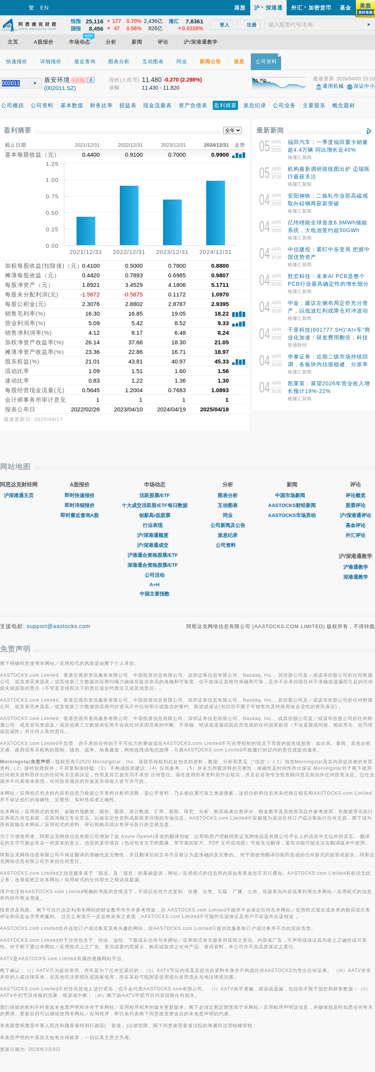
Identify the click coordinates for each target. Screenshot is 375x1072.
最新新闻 (270, 130)
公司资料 (228, 545)
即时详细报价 (80, 505)
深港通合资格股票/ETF (154, 565)
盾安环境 (57, 80)
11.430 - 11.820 (160, 88)
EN (44, 7)
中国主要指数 (155, 594)
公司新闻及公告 (227, 525)
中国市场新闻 (292, 495)
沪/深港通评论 (355, 515)
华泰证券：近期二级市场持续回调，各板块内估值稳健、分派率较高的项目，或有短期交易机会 (328, 364)
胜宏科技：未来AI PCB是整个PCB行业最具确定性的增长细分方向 (328, 284)
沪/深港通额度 (154, 535)
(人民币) (130, 80)
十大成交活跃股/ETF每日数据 (154, 505)
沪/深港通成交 (154, 545)
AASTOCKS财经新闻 (292, 505)
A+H (155, 585)
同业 (228, 515)
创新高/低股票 (154, 515)
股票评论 (355, 505)
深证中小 (364, 86)
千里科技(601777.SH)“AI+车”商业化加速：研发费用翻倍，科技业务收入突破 (329, 337)
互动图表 (228, 505)
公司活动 (155, 575)
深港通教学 (355, 577)
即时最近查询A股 (79, 515)
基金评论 (355, 525)
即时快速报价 (80, 495)
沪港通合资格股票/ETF (154, 555)
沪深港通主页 (19, 495)
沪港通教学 (355, 567)
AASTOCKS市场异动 (292, 515)
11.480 (152, 79)
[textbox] (319, 24)
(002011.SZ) (60, 88)
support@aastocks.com (59, 626)
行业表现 (154, 525)
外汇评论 (355, 535)
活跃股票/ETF (154, 495)
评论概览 (355, 495)
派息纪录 (228, 535)
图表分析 (228, 495)
